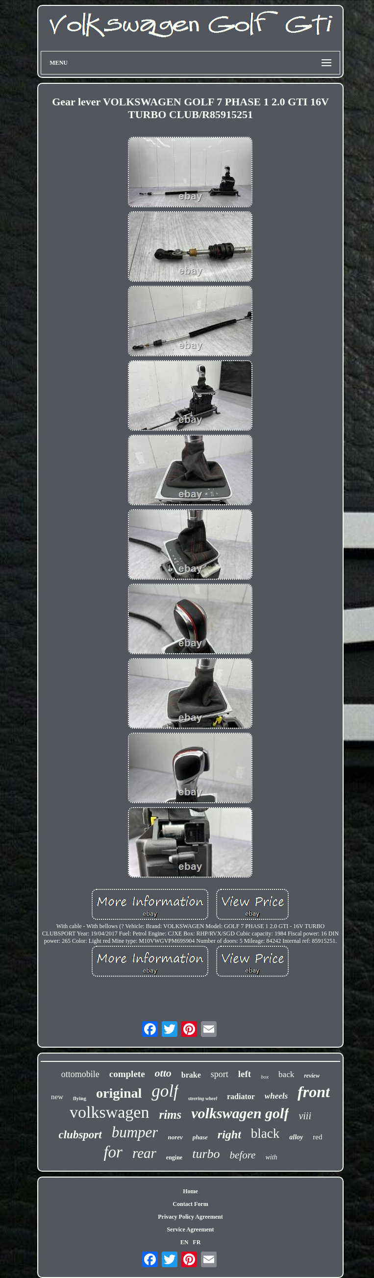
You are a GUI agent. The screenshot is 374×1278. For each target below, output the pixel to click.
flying (79, 1098)
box (265, 1077)
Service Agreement (190, 1229)
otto (163, 1073)
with (271, 1157)
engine (174, 1157)
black (265, 1133)
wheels (276, 1096)
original (119, 1093)
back (286, 1074)
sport (219, 1074)
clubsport (80, 1135)
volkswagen (109, 1112)
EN (184, 1242)
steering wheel (202, 1098)
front (314, 1092)
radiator (241, 1096)
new (57, 1097)
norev (175, 1137)
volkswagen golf (240, 1113)
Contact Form (190, 1204)
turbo (206, 1154)
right (229, 1134)
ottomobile (80, 1074)
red (317, 1137)
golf (164, 1091)
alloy (296, 1137)
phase (200, 1137)
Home (190, 1191)
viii (305, 1115)
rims (170, 1114)
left (244, 1074)
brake (191, 1075)
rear (144, 1153)
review (312, 1075)
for (113, 1152)
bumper (135, 1132)
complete (127, 1074)
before (243, 1155)
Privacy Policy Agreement (190, 1216)
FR (196, 1242)
